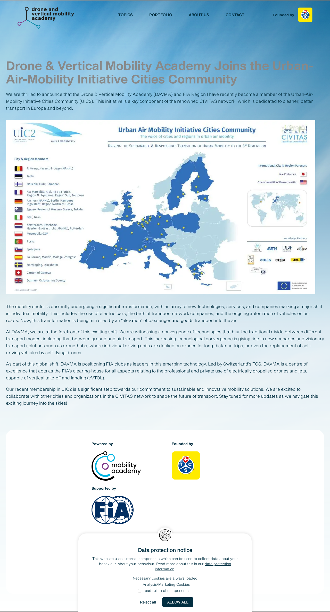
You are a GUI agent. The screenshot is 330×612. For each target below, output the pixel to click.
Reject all (148, 602)
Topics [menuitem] (125, 15)
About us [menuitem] (199, 15)
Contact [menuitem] (235, 15)
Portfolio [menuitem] (160, 15)
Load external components (163, 590)
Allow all (177, 602)
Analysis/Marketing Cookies (164, 584)
